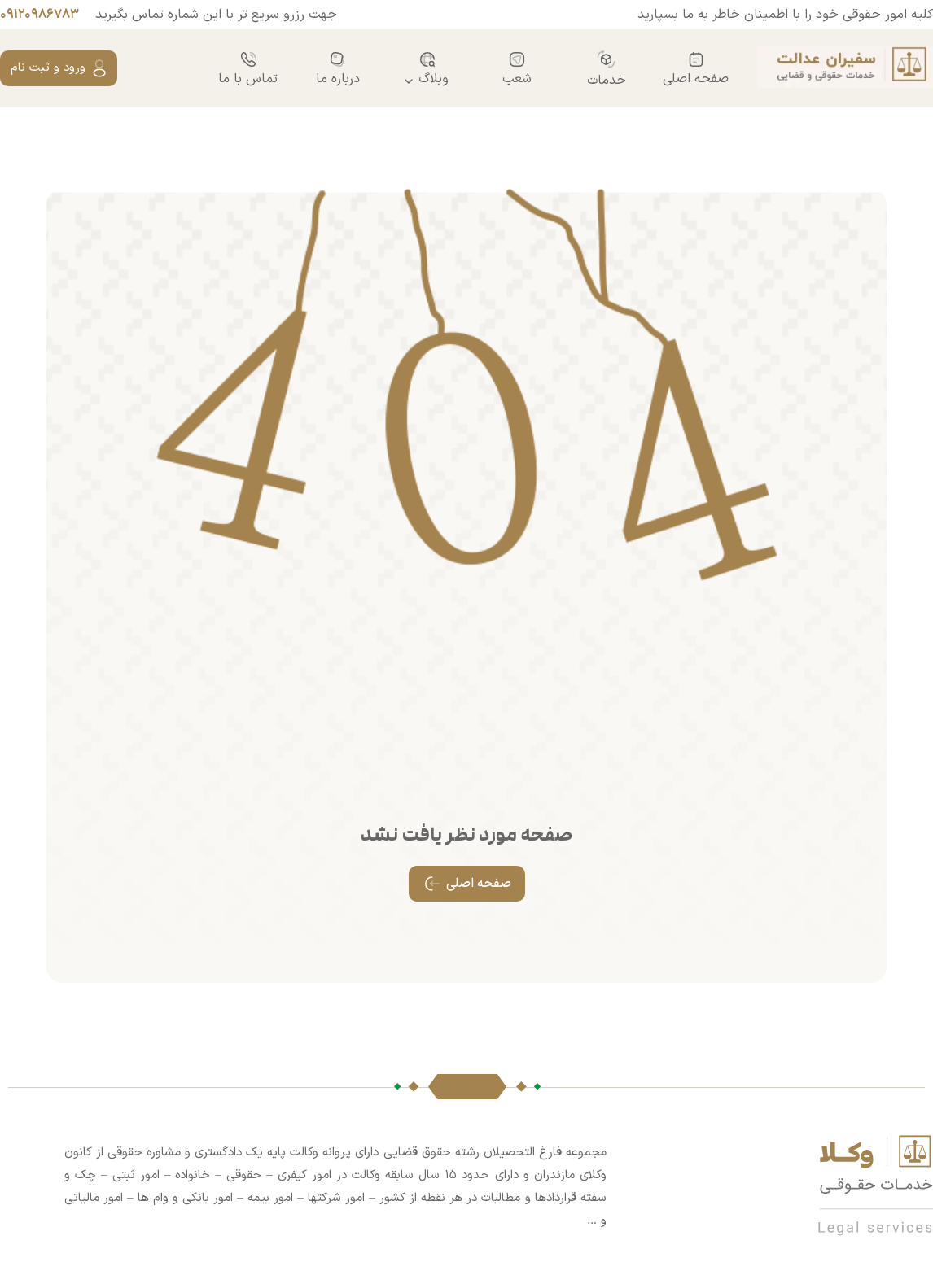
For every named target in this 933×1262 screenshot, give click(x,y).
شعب (517, 68)
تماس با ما (248, 68)
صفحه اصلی (696, 68)
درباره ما (338, 68)
